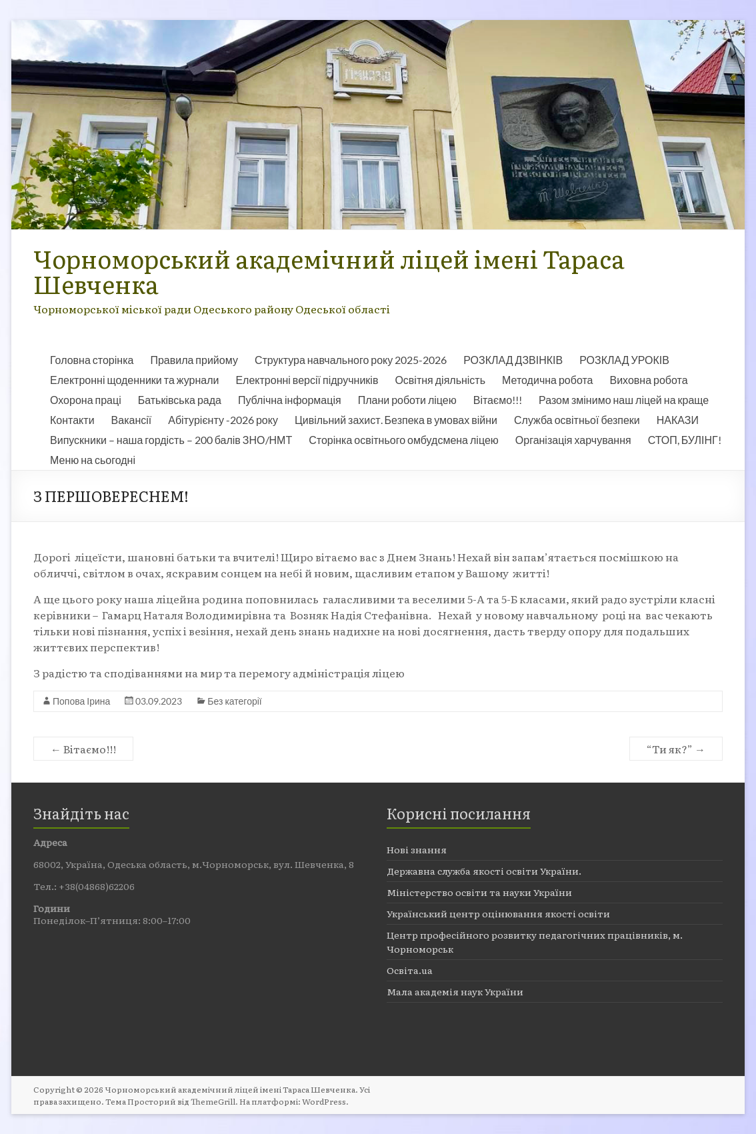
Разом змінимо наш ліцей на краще (624, 399)
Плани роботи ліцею (407, 399)
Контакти (72, 419)
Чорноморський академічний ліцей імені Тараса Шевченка (329, 271)
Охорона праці (85, 399)
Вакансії (131, 419)
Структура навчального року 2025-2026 (351, 359)
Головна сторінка (91, 359)
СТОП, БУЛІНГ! (684, 439)
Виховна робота (649, 379)
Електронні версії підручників (306, 379)
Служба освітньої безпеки (577, 419)
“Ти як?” (676, 749)
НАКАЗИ (678, 419)
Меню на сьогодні (92, 459)
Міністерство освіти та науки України (479, 892)
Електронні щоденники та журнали (134, 379)
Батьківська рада (179, 399)
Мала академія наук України (455, 991)
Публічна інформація (289, 399)
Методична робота (547, 379)
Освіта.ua (410, 970)
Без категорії (234, 701)
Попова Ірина (81, 701)
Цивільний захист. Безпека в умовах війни (396, 419)
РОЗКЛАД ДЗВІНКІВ (513, 359)
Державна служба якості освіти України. (484, 870)
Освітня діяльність (440, 379)
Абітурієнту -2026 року (223, 419)
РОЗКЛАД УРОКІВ (624, 359)
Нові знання (417, 849)
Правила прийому (193, 359)
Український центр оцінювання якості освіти (498, 913)
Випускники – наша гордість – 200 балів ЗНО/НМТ (171, 439)
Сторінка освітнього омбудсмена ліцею (404, 439)
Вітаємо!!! (497, 399)
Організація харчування (573, 439)
